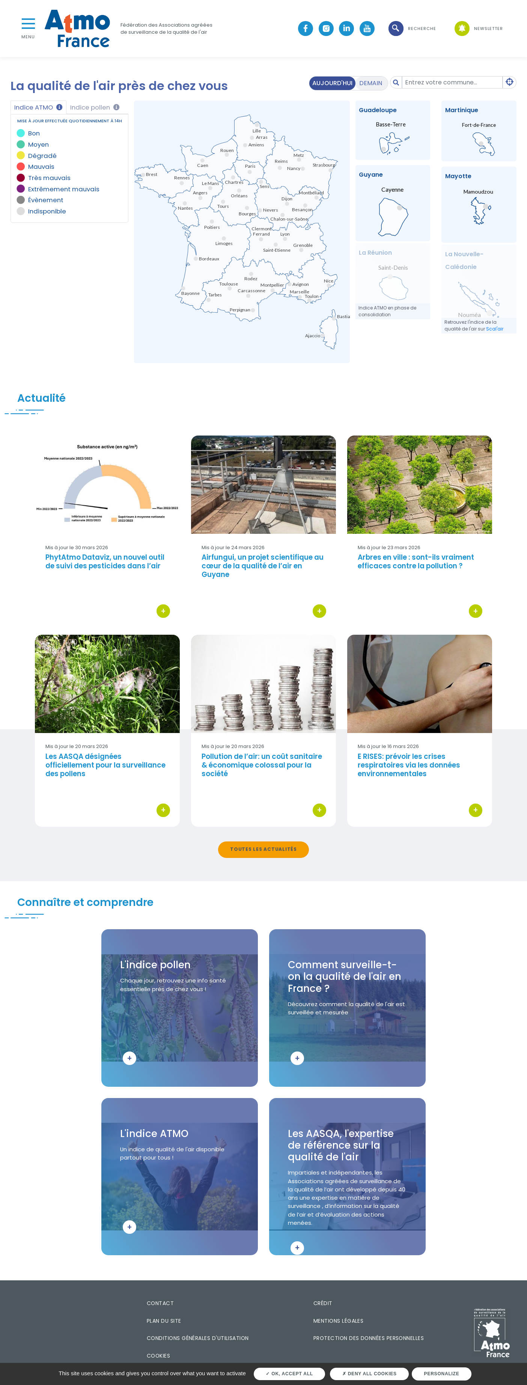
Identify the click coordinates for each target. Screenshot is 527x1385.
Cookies (158, 1355)
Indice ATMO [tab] (38, 107)
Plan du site (164, 1321)
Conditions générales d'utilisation (198, 1338)
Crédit (323, 1303)
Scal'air (494, 329)
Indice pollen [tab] (95, 107)
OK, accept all (289, 1373)
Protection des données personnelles (368, 1338)
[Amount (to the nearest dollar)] (452, 82)
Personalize (441, 1373)
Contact (160, 1303)
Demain (370, 83)
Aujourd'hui (332, 83)
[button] (412, 28)
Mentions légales (338, 1321)
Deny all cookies (369, 1373)
